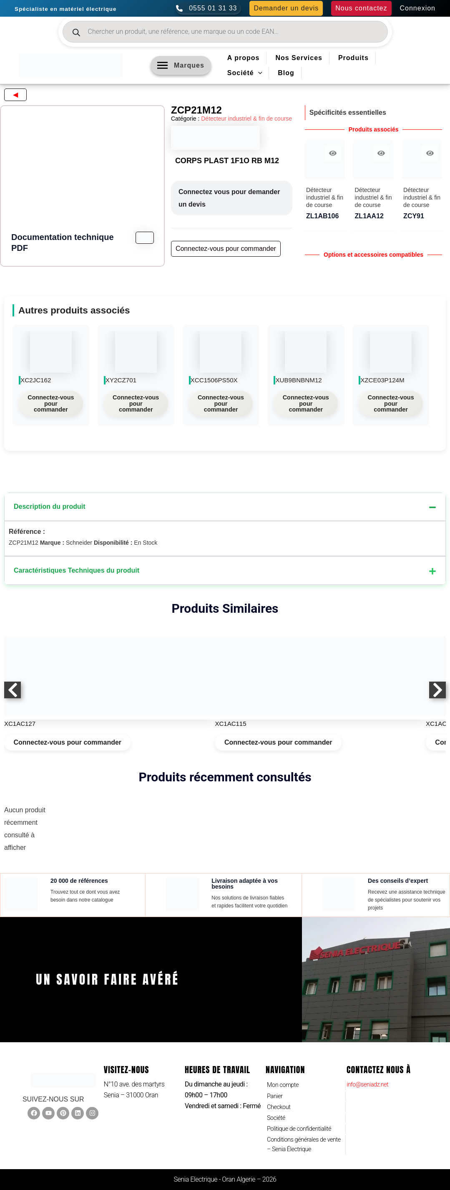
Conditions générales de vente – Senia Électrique (300, 1143)
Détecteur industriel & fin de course (246, 118)
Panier (275, 1090)
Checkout (280, 1103)
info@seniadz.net (370, 1077)
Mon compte (284, 1079)
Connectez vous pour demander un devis (229, 198)
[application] (258, 73)
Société (277, 1115)
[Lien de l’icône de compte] (418, 8)
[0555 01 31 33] (208, 8)
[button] (286, 8)
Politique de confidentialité (303, 1126)
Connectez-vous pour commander (51, 403)
